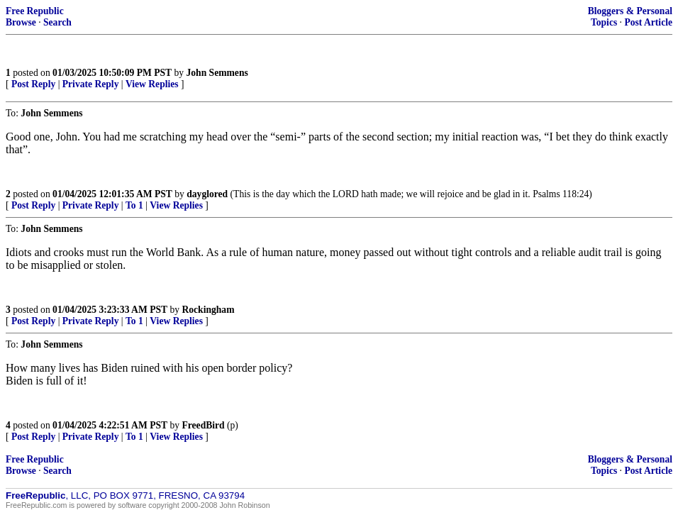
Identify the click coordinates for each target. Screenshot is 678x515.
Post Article (648, 22)
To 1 (134, 205)
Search (57, 22)
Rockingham (208, 309)
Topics (604, 22)
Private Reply (90, 84)
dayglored (207, 194)
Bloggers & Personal (630, 11)
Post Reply (33, 84)
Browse (21, 22)
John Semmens (217, 72)
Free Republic (35, 11)
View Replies (152, 84)
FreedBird (203, 425)
